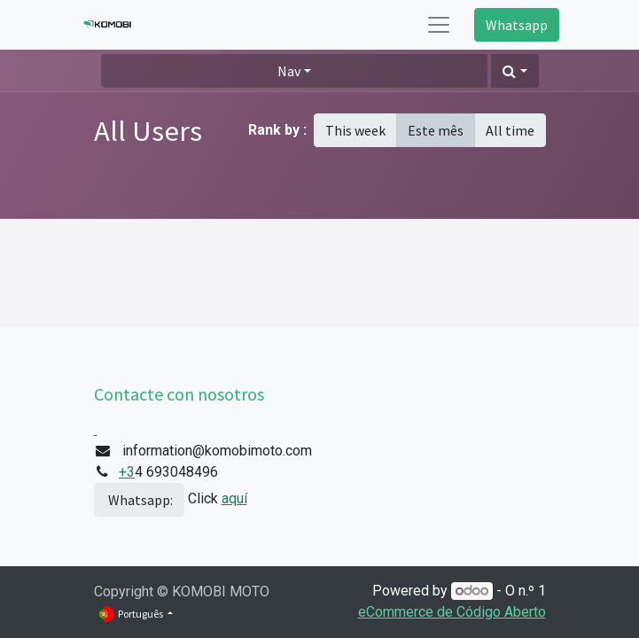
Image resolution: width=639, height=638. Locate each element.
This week (355, 130)
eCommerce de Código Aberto (452, 611)
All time (510, 130)
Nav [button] (288, 71)
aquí (234, 498)
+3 (127, 471)
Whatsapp (517, 25)
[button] (514, 71)
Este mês (436, 130)
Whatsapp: (139, 500)
